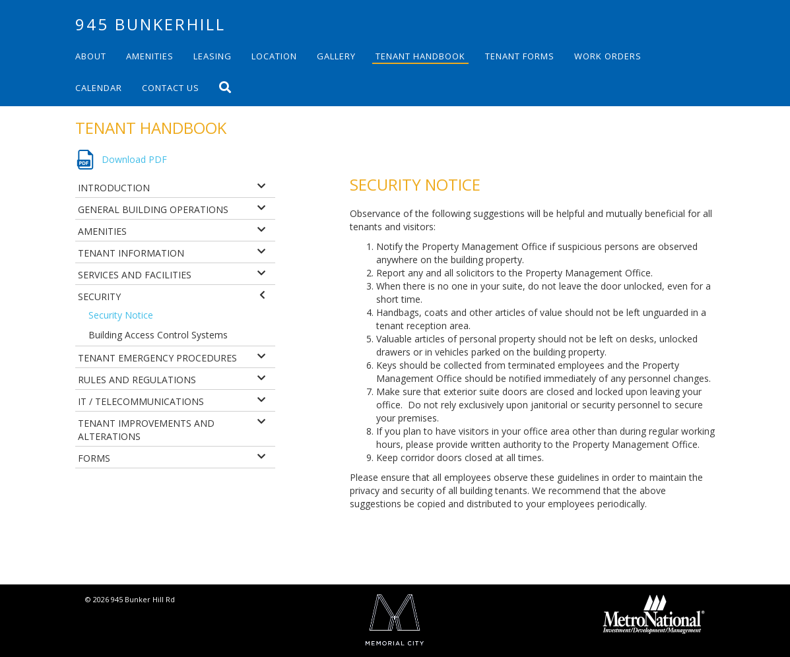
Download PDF (134, 159)
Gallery (336, 56)
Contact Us (170, 88)
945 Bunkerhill (150, 24)
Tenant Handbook (420, 56)
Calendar (98, 88)
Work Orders (608, 56)
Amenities (150, 56)
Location (274, 56)
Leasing (212, 56)
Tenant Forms (519, 56)
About (90, 56)
